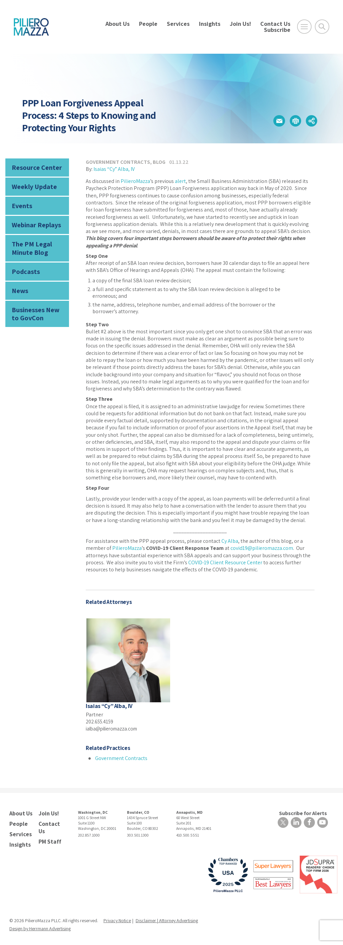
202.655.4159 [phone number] (100, 721)
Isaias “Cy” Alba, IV (114, 169)
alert (180, 181)
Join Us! (240, 24)
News (19, 284)
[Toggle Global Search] (322, 26)
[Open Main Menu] (304, 26)
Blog (159, 162)
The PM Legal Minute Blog (29, 243)
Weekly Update (32, 185)
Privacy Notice (117, 918)
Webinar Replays (34, 222)
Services (178, 24)
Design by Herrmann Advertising (40, 926)
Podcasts (24, 266)
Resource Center (34, 167)
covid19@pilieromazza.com (261, 548)
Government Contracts (118, 162)
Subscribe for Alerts (304, 812)
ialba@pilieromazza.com (114, 728)
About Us (118, 24)
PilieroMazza (135, 181)
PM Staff (49, 839)
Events (21, 203)
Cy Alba (229, 541)
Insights (209, 24)
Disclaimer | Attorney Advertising (167, 918)
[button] (277, 121)
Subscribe (277, 30)
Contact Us (275, 24)
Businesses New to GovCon (37, 306)
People (148, 24)
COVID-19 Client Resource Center (225, 562)
